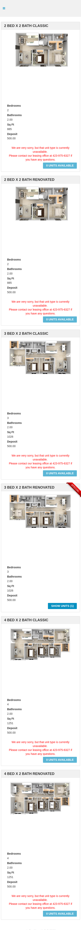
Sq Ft (10, 124)
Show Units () (62, 605)
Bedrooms (14, 105)
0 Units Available (60, 165)
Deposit (12, 134)
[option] (40, 57)
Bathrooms (14, 115)
